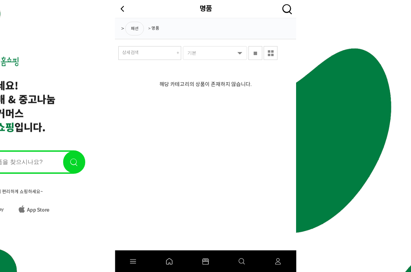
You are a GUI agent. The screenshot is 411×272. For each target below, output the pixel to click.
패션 (134, 29)
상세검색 (130, 52)
